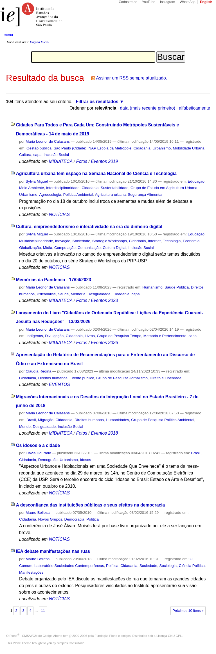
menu (8, 35)
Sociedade (81, 241)
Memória (78, 294)
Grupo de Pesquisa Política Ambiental (162, 420)
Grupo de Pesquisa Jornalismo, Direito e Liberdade (138, 378)
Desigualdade (99, 294)
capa (37, 155)
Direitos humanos (53, 378)
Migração (45, 420)
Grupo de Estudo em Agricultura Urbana (163, 188)
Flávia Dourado (38, 453)
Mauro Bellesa (38, 512)
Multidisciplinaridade (36, 241)
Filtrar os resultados (97, 101)
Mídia (47, 248)
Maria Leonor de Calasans (48, 141)
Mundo (25, 426)
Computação (65, 248)
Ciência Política (192, 566)
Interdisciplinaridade (63, 188)
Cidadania (142, 148)
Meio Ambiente (31, 188)
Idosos (85, 460)
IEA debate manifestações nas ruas (53, 551)
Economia (191, 241)
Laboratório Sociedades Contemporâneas (69, 566)
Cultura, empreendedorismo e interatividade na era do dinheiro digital (89, 226)
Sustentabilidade (115, 188)
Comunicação (89, 248)
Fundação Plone (106, 635)
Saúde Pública (177, 287)
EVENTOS (59, 384)
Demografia (48, 460)
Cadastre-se (128, 2)
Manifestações (31, 572)
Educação (196, 181)
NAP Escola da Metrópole (110, 148)
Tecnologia (172, 241)
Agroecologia (50, 194)
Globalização (30, 248)
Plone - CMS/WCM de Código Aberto (36, 635)
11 (43, 611)
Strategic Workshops (109, 241)
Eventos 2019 (104, 161)
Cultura (25, 155)
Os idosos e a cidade (38, 445)
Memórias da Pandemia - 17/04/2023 (53, 279)
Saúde (63, 294)
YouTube (149, 2)
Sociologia (168, 566)
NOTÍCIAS (59, 214)
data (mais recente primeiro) (147, 108)
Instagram (167, 2)
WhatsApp (187, 2)
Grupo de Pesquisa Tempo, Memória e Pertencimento (141, 336)
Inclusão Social (56, 155)
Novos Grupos (50, 519)
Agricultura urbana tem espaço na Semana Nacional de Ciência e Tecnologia (96, 173)
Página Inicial (39, 42)
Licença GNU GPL (169, 635)
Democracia (74, 519)
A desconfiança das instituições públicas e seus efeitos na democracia (90, 505)
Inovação (62, 241)
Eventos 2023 (104, 300)
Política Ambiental (78, 194)
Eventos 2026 (104, 342)
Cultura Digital (114, 248)
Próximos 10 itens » (188, 611)
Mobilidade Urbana (188, 148)
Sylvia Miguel (37, 181)
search (201, 35)
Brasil (31, 420)
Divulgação (54, 336)
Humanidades (117, 420)
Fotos (81, 161)
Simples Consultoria (70, 643)
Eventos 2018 (104, 433)
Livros (90, 336)
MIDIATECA (61, 161)
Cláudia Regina (38, 371)
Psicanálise (46, 294)
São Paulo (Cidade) (70, 148)
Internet (154, 241)
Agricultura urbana (110, 194)
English (206, 2)
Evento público (81, 378)
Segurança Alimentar (145, 194)
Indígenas (34, 336)
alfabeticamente (194, 108)
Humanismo (152, 287)
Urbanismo (161, 148)
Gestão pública (38, 148)
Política (92, 519)
